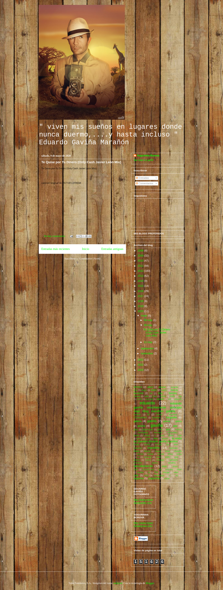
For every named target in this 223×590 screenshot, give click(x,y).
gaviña (157, 425)
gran (159, 429)
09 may (148, 325)
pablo (167, 457)
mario (137, 451)
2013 (141, 276)
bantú (164, 390)
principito (138, 463)
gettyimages (147, 429)
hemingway (143, 432)
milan (167, 451)
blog (160, 393)
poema (137, 460)
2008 (141, 250)
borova (173, 393)
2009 (141, 255)
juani (148, 438)
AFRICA (138, 387)
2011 (141, 265)
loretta (137, 444)
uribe (176, 472)
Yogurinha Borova (148, 155)
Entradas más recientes (55, 249)
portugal (160, 460)
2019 (141, 306)
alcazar (162, 387)
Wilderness (159, 475)
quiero (155, 463)
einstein (137, 414)
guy (168, 429)
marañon (138, 448)
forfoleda (156, 417)
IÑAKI (171, 435)
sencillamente (143, 466)
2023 (141, 370)
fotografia (171, 417)
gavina (141, 425)
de (169, 399)
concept (149, 399)
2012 (141, 270)
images (146, 435)
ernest (159, 414)
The (156, 472)
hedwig (178, 429)
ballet (154, 390)
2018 (141, 301)
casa (154, 396)
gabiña (152, 421)
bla (151, 393)
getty (136, 429)
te (149, 472)
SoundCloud (148, 469)
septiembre (147, 348)
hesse (136, 435)
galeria (166, 421)
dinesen (178, 399)
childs (172, 396)
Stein (179, 469)
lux (167, 444)
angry (144, 390)
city (180, 396)
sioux (175, 466)
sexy (164, 466)
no (138, 457)
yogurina (139, 478)
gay (175, 425)
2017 (141, 296)
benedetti (138, 393)
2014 (141, 281)
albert (150, 387)
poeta (148, 460)
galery (178, 421)
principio (174, 460)
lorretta (158, 444)
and (135, 390)
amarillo (174, 387)
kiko (156, 438)
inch (162, 435)
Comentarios (144, 183)
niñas (170, 454)
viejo (146, 475)
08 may (148, 320)
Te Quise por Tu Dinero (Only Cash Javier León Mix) (81, 162)
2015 (141, 286)
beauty (174, 390)
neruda (160, 454)
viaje (136, 475)
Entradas (142, 178)
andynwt (117, 583)
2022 (141, 364)
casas (163, 396)
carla (146, 396)
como (139, 399)
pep (176, 457)
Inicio (85, 249)
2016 (141, 291)
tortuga (166, 472)
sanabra (171, 463)
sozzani (169, 469)
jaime (139, 438)
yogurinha (154, 478)
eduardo (147, 403)
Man (176, 444)
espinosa (173, 414)
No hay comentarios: (55, 236)
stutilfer (140, 472)
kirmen (165, 438)
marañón (153, 447)
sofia (136, 469)
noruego (148, 457)
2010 (141, 260)
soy (159, 469)
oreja (158, 457)
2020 (141, 311)
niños (179, 454)
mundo (140, 454)
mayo (144, 315)
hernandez (172, 432)
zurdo (167, 478)
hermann (158, 432)
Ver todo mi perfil (143, 160)
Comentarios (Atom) (89, 258)
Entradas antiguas (112, 249)
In (155, 435)
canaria (137, 396)
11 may (148, 342)
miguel (158, 451)
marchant (173, 448)
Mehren (147, 451)
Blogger (150, 583)
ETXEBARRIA (140, 417)
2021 (141, 359)
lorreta (147, 444)
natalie (150, 454)
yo (177, 475)
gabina (137, 421)
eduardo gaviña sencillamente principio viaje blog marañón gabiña (158, 407)
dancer (160, 399)
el (148, 414)
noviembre (147, 353)
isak (180, 435)
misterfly (178, 451)
